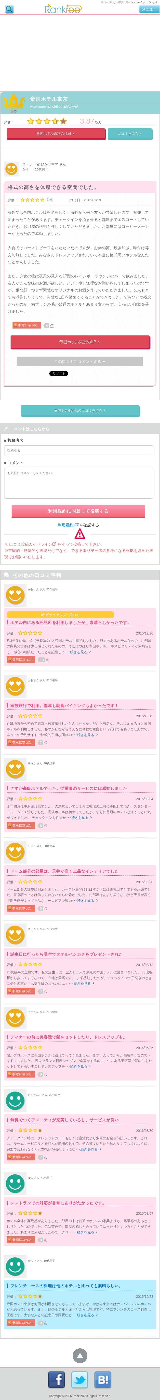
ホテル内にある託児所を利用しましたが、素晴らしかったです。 (70, 623)
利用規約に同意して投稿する (78, 511)
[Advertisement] (80, 52)
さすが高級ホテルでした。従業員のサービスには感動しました (68, 788)
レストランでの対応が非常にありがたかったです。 (58, 1203)
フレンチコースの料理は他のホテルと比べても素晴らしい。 (66, 1286)
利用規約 (68, 525)
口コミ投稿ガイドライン (32, 544)
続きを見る (81, 652)
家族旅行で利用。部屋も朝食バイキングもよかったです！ (64, 706)
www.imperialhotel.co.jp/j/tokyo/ (54, 106)
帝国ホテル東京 (49, 99)
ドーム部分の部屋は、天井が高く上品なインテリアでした (64, 871)
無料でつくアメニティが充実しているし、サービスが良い (64, 1120)
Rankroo (78, 1396)
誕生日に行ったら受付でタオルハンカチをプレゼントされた (66, 954)
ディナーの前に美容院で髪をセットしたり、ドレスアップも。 (68, 1037)
